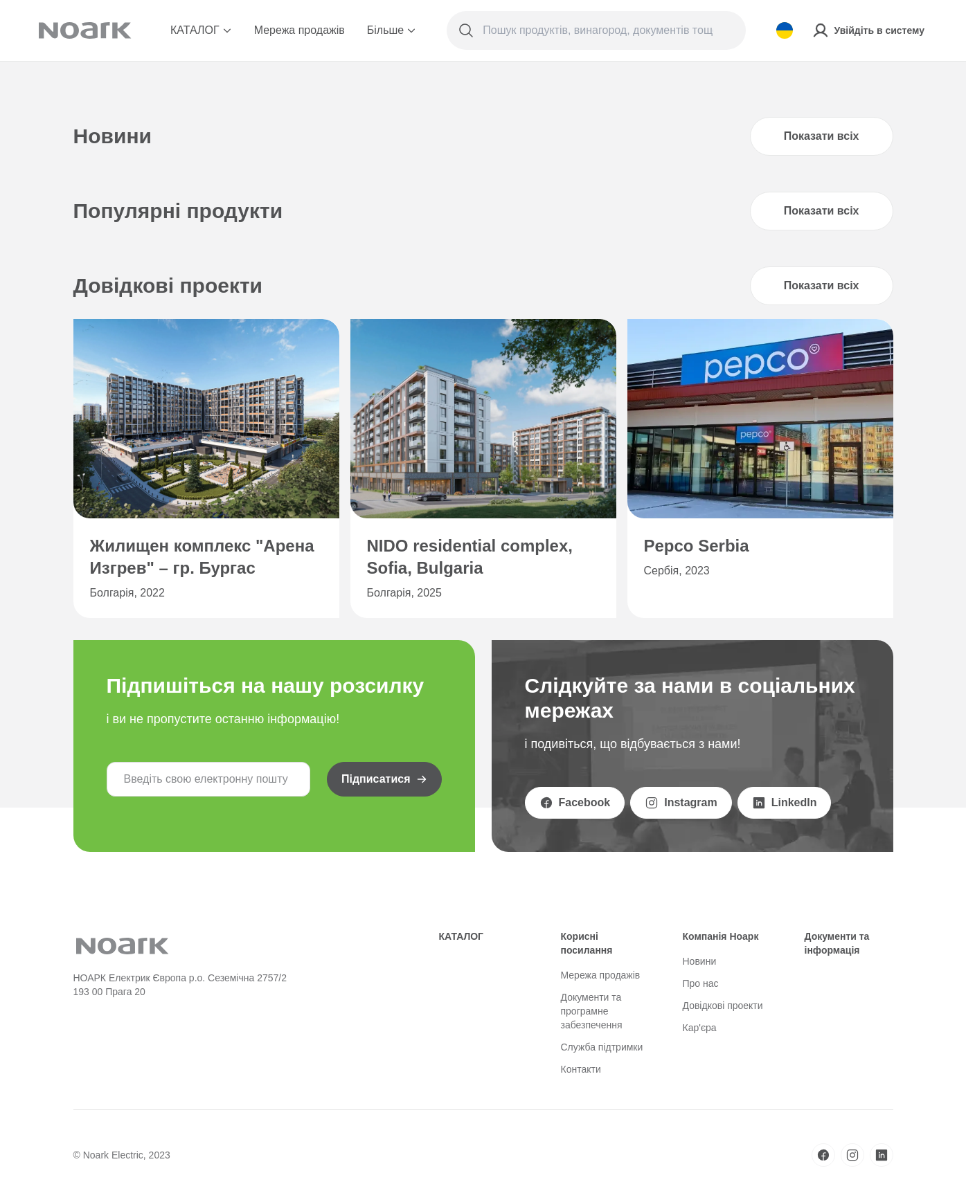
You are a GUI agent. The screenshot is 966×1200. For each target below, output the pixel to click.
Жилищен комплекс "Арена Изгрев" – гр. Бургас (202, 556)
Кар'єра (700, 1027)
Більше (391, 30)
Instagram (681, 803)
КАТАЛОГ (201, 30)
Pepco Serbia (696, 545)
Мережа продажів (299, 30)
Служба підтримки (602, 1047)
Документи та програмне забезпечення (592, 1011)
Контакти (581, 1069)
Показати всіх (821, 136)
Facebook (575, 803)
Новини (700, 961)
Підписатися (384, 779)
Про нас (701, 983)
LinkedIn (784, 803)
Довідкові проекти (723, 1005)
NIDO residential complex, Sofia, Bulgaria (470, 556)
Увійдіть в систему (868, 30)
